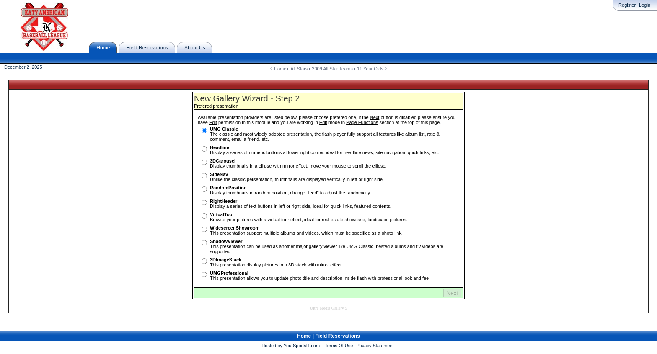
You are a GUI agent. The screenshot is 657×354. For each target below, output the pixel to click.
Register (627, 5)
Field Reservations (337, 329)
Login (644, 5)
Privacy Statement (374, 338)
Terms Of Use (339, 338)
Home (280, 68)
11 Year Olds (370, 68)
